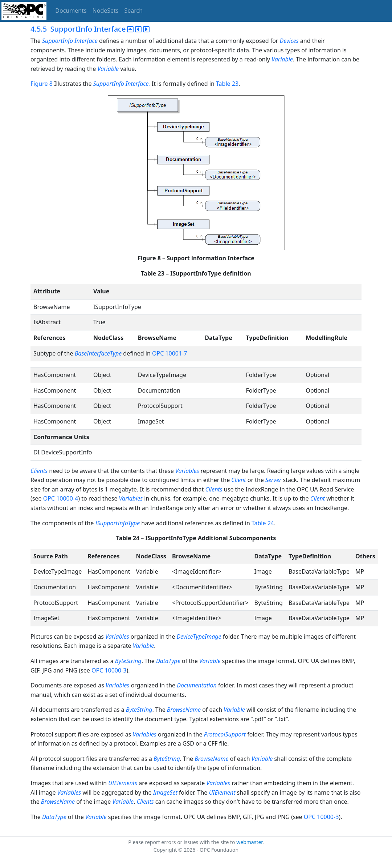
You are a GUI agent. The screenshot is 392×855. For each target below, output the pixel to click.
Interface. (139, 84)
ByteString (128, 661)
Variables (187, 471)
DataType (168, 661)
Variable (282, 59)
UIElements (122, 783)
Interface (86, 41)
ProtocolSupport (225, 734)
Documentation (197, 685)
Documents (70, 11)
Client (238, 480)
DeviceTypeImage (198, 637)
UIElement (222, 792)
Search (133, 11)
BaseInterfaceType (98, 353)
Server (273, 480)
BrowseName (184, 710)
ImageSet (165, 792)
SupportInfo (57, 41)
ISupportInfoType (117, 523)
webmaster (249, 842)
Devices (289, 41)
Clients (39, 471)
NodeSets (106, 11)
